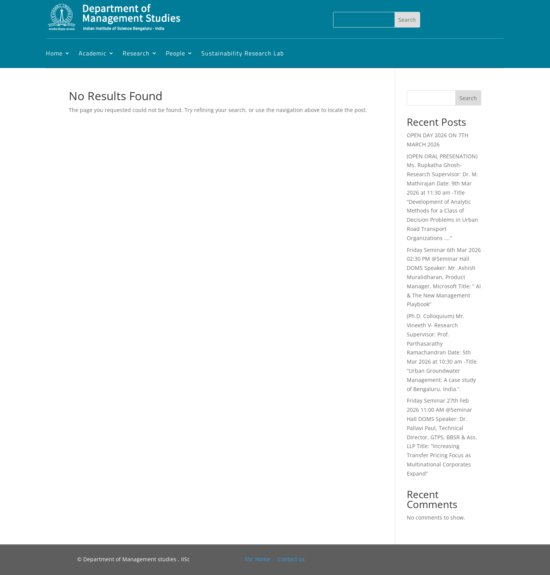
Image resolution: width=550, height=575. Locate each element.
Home (54, 53)
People (175, 53)
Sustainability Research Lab (242, 53)
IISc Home (257, 559)
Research (136, 53)
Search (468, 98)
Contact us (291, 559)
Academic (93, 53)
